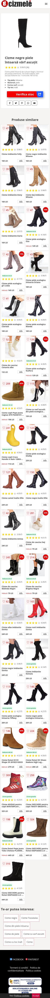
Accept (36, 995)
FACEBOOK (17, 959)
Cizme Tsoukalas (29, 917)
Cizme (30, 941)
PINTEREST (32, 959)
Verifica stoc (29, 94)
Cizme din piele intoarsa (17, 925)
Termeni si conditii (19, 967)
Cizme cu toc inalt (13, 941)
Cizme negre (11, 917)
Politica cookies (33, 970)
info (21, 160)
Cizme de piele (12, 933)
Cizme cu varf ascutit (33, 933)
